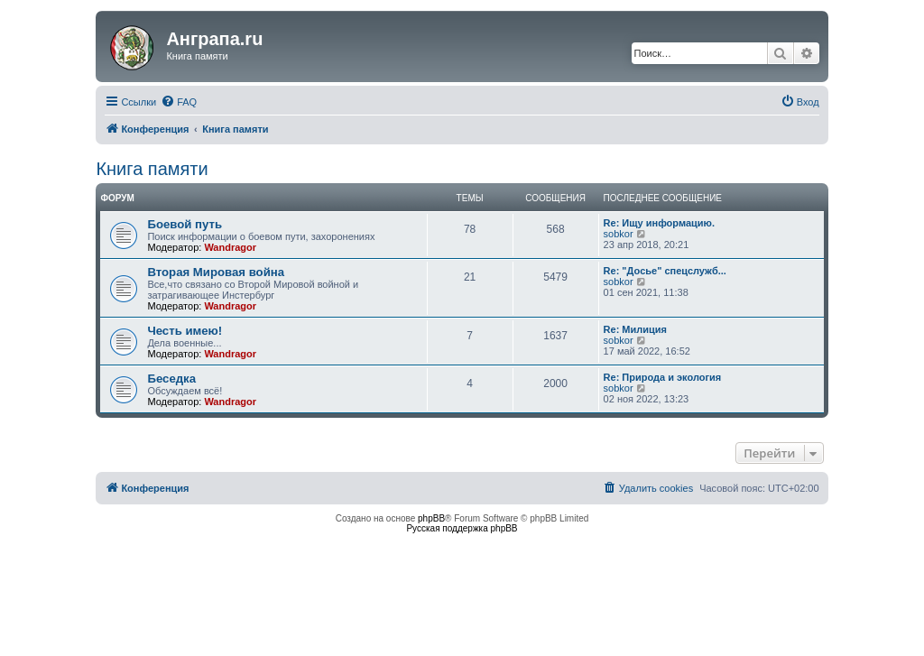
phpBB (431, 518)
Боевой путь (184, 224)
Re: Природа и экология (663, 377)
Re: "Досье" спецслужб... (665, 270)
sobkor (618, 233)
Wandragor (230, 247)
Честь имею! (184, 330)
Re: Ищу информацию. (659, 222)
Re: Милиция (635, 329)
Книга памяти (152, 169)
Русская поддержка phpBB (461, 528)
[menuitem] (179, 102)
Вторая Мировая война (215, 272)
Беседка (171, 378)
